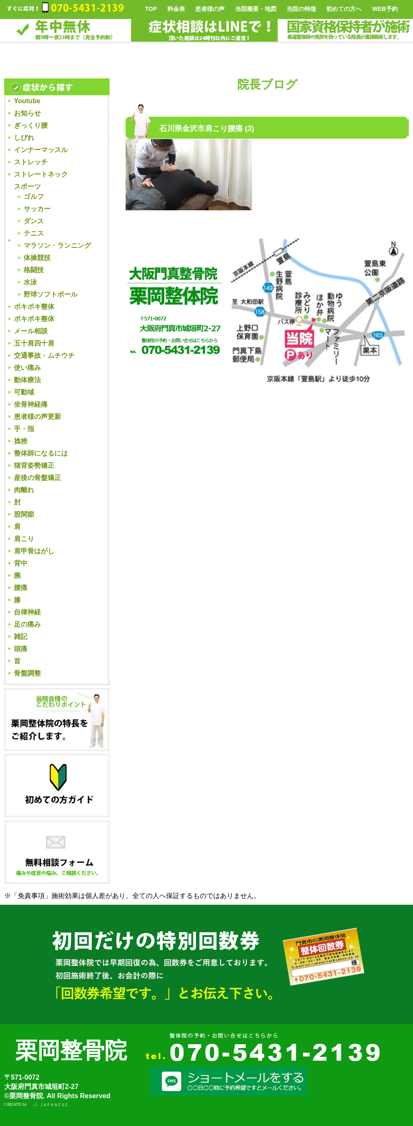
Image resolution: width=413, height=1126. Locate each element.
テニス (34, 233)
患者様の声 (210, 8)
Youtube (27, 101)
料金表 (176, 8)
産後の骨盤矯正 (37, 477)
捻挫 (20, 441)
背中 (20, 563)
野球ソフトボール (51, 294)
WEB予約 (385, 8)
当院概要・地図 (255, 8)
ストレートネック (41, 174)
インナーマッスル (41, 149)
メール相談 (31, 331)
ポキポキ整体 (34, 318)
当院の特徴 (301, 8)
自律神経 (27, 612)
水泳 (30, 282)
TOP (151, 8)
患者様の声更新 (37, 416)
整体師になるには (41, 453)
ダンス (34, 221)
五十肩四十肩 (34, 343)
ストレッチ (31, 162)
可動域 (24, 392)
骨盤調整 (27, 673)
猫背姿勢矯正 (34, 465)
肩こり (24, 538)
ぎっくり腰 (31, 125)
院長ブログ (267, 84)
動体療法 (27, 379)
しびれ (24, 137)
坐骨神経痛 (31, 404)
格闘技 (34, 269)
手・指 (24, 428)
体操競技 (37, 257)
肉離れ (24, 489)
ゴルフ (34, 196)
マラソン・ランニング (57, 245)
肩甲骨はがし (34, 551)
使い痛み (27, 367)
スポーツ (27, 186)
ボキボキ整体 (34, 306)
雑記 (20, 636)
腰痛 (20, 587)
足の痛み (27, 624)
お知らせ (27, 113)
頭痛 (20, 648)
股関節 (24, 514)
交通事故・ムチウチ (44, 355)
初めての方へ (344, 8)
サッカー (37, 208)
